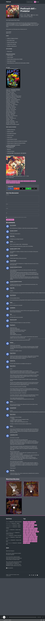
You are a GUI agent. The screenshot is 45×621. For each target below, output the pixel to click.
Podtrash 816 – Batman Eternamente (16, 522)
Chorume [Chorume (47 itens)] (25, 527)
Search (35, 1)
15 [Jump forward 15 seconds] (6, 617)
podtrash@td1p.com (10, 148)
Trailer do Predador (10, 58)
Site (6, 213)
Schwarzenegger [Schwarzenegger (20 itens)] (31, 539)
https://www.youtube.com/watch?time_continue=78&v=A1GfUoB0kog (21, 247)
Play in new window (12, 177)
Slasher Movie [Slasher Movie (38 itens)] (35, 540)
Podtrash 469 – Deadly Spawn (14, 506)
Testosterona (12, 183)
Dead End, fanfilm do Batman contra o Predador (14, 60)
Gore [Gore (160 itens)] (24, 532)
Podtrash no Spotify (10, 132)
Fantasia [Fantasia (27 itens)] (36, 529)
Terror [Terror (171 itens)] (30, 542)
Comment (7, 195)
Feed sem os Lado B (10, 136)
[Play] (4, 617)
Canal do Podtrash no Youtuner (12, 140)
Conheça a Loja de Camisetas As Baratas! (13, 145)
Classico (22, 5)
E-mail (7, 209)
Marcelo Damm (9, 52)
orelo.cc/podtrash (10, 568)
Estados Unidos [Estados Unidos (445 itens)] (26, 529)
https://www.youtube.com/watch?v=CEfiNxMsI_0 (18, 359)
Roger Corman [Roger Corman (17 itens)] (26, 539)
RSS (13, 178)
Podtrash (8, 1)
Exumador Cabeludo (13, 231)
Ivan (11, 315)
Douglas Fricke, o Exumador (11, 45)
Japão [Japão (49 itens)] (27, 534)
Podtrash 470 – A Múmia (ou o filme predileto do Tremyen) (31, 488)
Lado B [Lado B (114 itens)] (30, 534)
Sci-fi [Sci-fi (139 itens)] (36, 539)
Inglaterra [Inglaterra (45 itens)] (36, 532)
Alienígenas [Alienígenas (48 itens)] (25, 522)
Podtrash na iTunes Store (11, 130)
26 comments (26, 12)
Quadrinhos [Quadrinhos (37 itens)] (31, 537)
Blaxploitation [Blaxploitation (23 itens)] (31, 524)
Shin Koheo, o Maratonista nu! (12, 47)
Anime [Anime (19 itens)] (29, 522)
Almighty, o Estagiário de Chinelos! (12, 39)
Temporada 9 (29, 5)
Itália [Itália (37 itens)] (24, 534)
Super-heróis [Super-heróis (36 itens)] (26, 542)
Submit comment (10, 220)
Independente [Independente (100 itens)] (32, 532)
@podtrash (9, 150)
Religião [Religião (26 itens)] (36, 537)
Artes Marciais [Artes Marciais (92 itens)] (33, 522)
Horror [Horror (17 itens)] (27, 532)
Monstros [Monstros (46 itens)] (33, 534)
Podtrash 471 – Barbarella (14, 489)
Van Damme (17, 183)
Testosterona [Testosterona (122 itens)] (34, 542)
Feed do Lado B (9, 138)
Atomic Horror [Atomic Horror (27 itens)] (26, 524)
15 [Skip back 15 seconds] (1, 617)
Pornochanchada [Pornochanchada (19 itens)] (26, 537)
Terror (8, 183)
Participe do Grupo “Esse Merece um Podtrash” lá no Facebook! (17, 142)
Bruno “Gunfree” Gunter (11, 41)
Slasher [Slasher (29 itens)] (30, 540)
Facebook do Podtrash (10, 152)
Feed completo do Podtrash (11, 134)
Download (17, 177)
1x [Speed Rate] (42, 617)
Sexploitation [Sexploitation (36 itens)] (26, 540)
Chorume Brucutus (34, 23)
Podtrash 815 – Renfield (15, 524)
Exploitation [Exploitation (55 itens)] (31, 529)
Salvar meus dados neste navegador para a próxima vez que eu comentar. (16, 218)
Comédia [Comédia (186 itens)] (28, 527)
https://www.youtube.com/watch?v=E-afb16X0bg (18, 387)
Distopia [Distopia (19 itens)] (32, 527)
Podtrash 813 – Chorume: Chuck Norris (15, 536)
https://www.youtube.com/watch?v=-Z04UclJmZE (18, 393)
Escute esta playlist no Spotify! (14, 125)
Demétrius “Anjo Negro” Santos (12, 43)
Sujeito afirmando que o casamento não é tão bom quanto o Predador (18, 63)
